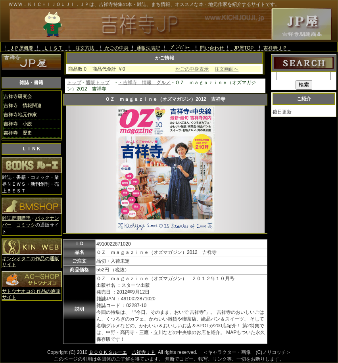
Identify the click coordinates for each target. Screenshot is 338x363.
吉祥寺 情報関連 (23, 105)
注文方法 (84, 47)
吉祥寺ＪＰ (275, 47)
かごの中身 (117, 47)
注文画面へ (226, 69)
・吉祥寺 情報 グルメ (144, 82)
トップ (74, 82)
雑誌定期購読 (16, 218)
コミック (25, 225)
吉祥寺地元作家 (20, 114)
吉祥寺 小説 (18, 124)
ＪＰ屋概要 (21, 47)
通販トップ (97, 82)
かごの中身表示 (192, 69)
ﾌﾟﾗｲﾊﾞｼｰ (180, 47)
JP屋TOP (244, 47)
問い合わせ (212, 47)
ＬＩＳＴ (53, 47)
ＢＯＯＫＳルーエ (108, 352)
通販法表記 (148, 47)
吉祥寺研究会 (18, 96)
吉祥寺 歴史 (18, 133)
